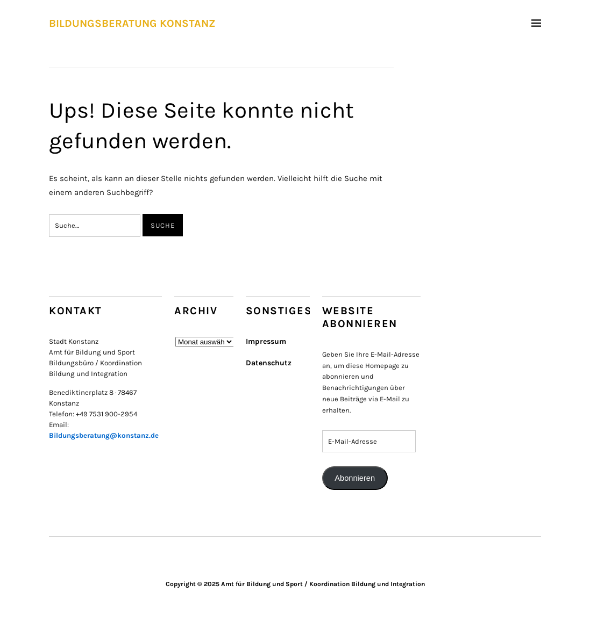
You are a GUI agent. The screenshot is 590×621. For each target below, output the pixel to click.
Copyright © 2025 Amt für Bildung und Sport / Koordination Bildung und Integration (295, 584)
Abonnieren (355, 478)
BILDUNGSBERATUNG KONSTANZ (132, 23)
